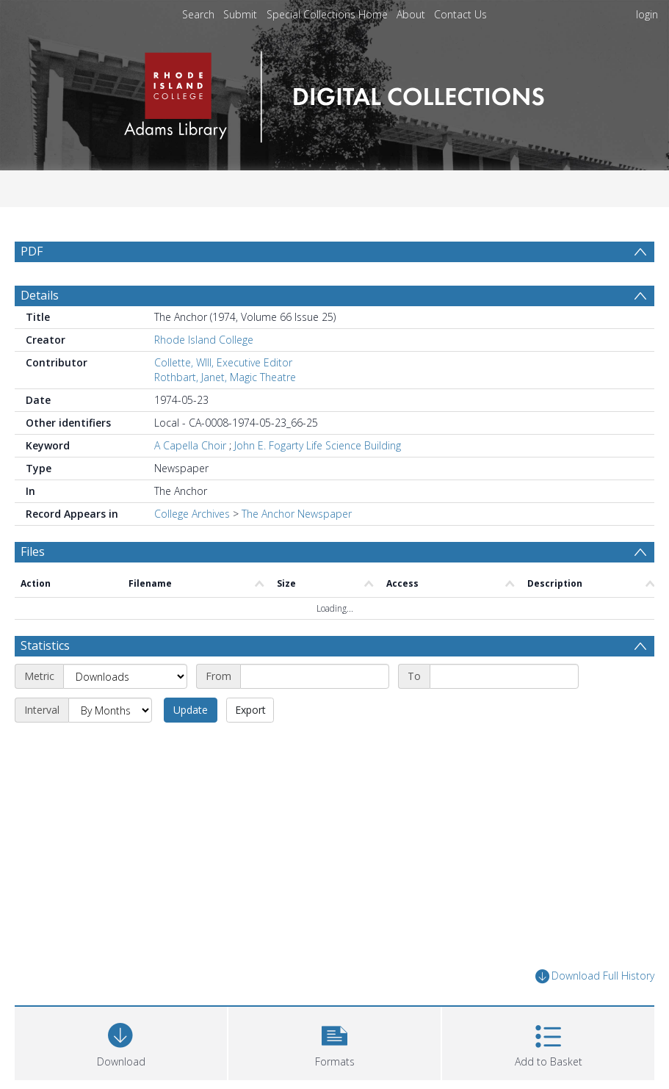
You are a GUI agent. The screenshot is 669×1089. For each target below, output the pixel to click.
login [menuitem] (647, 14)
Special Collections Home (327, 14)
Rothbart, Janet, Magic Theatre (225, 377)
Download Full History (594, 976)
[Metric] (125, 676)
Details (40, 295)
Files (33, 551)
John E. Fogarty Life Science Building (317, 445)
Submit (240, 14)
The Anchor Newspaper (297, 514)
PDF (32, 251)
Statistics (45, 645)
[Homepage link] (334, 93)
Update (190, 710)
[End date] (504, 676)
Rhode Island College (203, 340)
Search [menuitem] (198, 14)
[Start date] (314, 676)
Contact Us (460, 14)
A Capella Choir (190, 445)
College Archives (192, 514)
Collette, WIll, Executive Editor (223, 362)
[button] (334, 1042)
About (411, 14)
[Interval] (110, 710)
